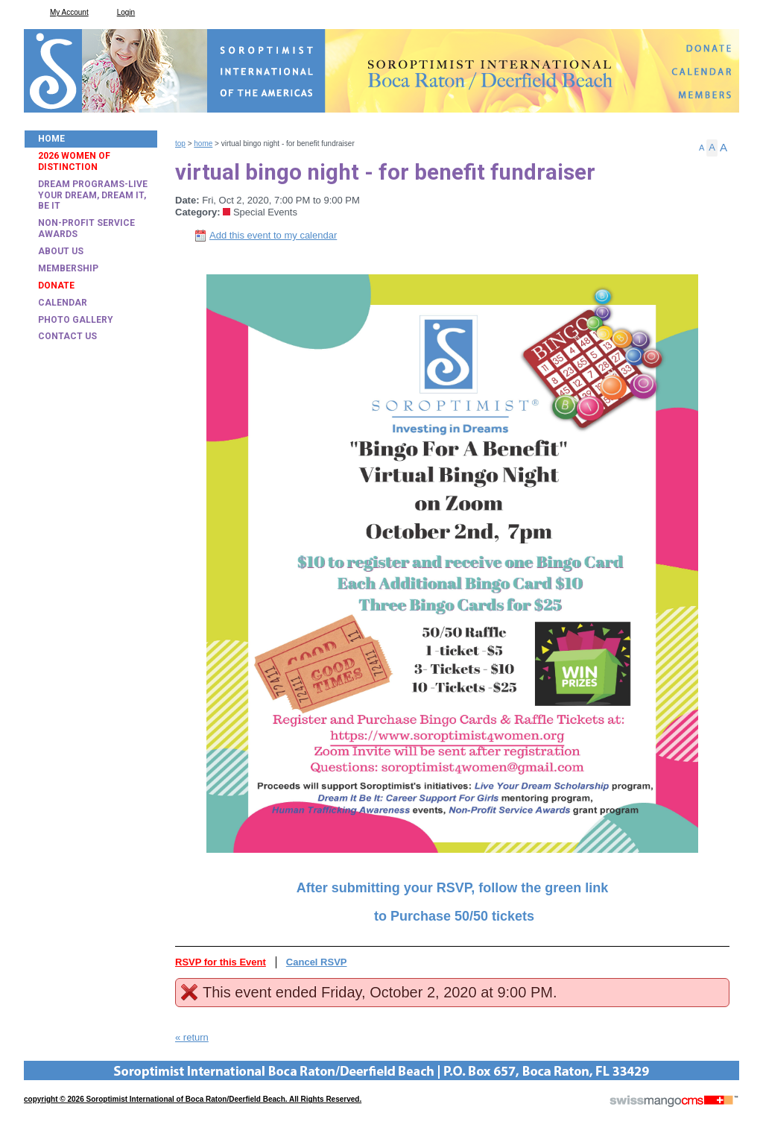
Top (180, 143)
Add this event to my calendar (273, 235)
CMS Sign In (33, 1070)
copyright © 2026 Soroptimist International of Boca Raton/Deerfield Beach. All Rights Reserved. (192, 1099)
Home (203, 143)
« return (192, 1037)
